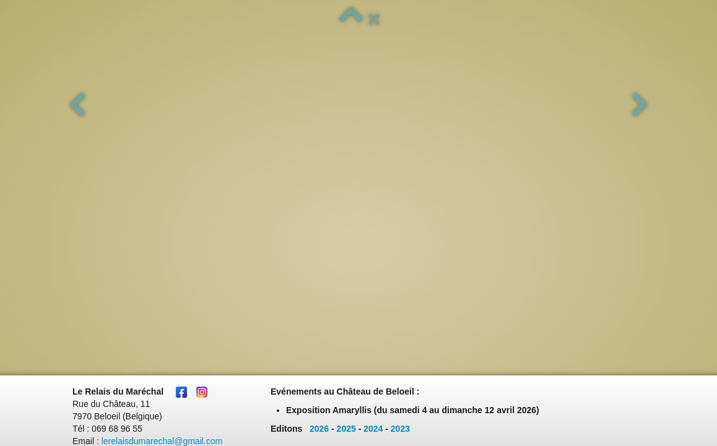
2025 (346, 131)
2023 (400, 131)
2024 (373, 131)
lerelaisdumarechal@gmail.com (162, 144)
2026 (319, 131)
